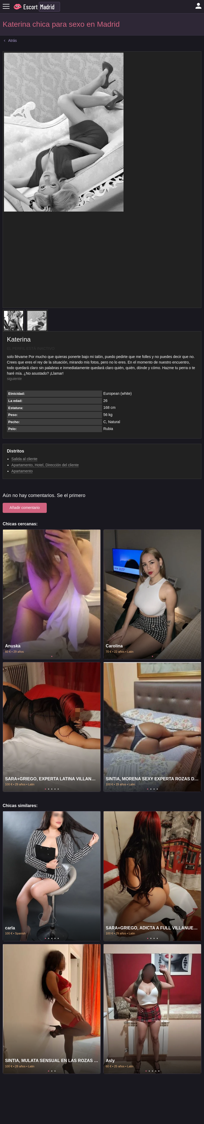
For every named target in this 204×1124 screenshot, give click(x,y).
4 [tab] (55, 789)
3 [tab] (51, 789)
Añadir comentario (25, 507)
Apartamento (22, 471)
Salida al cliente (24, 459)
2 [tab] (48, 789)
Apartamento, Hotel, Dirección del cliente (45, 465)
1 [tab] (51, 656)
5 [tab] (58, 789)
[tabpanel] (51, 594)
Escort (30, 6)
